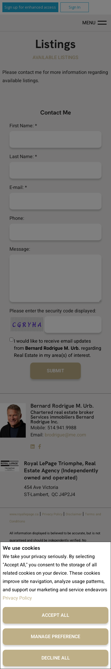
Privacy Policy (17, 598)
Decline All (55, 658)
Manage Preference (55, 636)
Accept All (55, 615)
